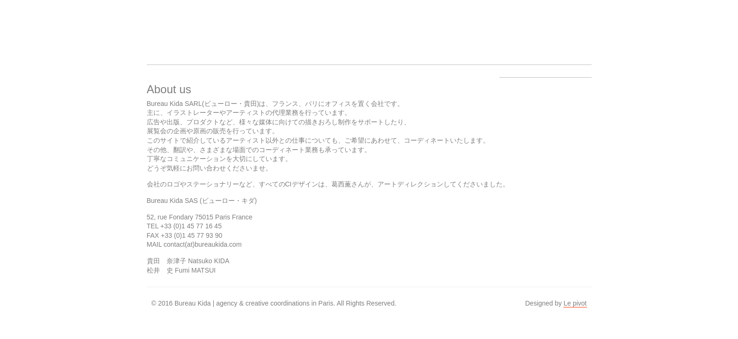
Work (272, 26)
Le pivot (574, 303)
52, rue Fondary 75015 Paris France (200, 217)
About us (308, 26)
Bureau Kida (165, 26)
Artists (236, 26)
